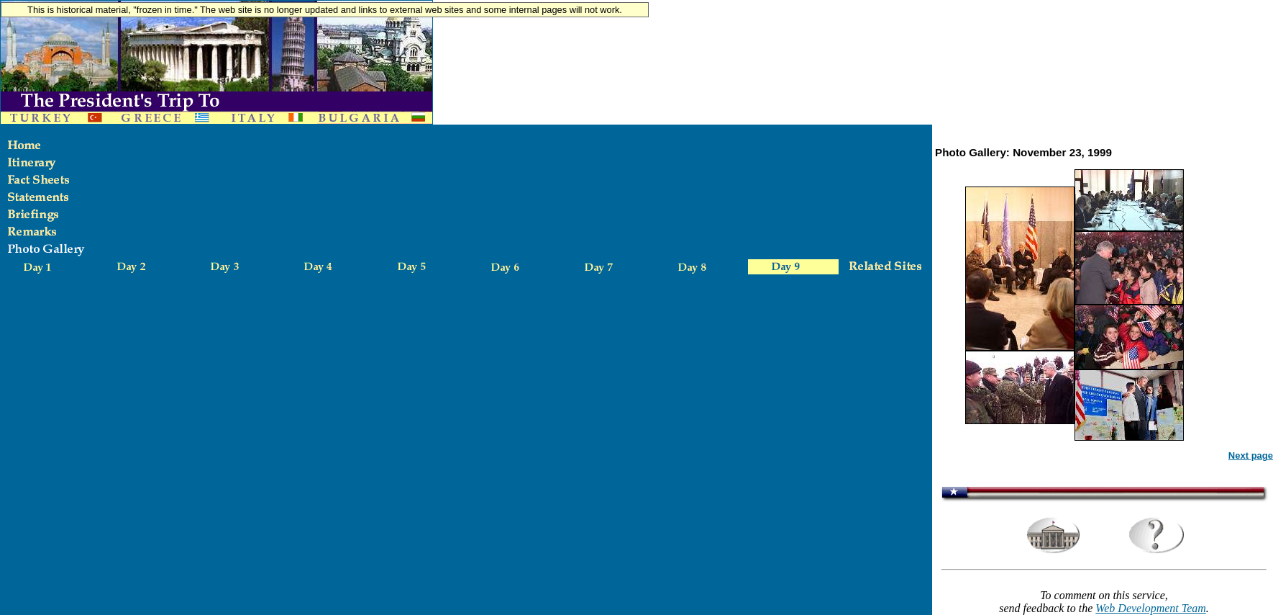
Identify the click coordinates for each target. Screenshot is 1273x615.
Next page (1250, 455)
